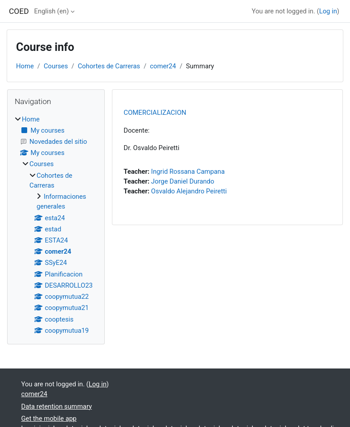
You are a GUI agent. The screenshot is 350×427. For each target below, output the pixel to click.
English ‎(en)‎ (51, 11)
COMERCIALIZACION (155, 113)
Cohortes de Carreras (109, 66)
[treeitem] (56, 224)
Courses (56, 66)
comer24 (163, 66)
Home (25, 66)
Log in (328, 11)
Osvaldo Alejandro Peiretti (189, 191)
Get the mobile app (49, 418)
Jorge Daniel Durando (182, 181)
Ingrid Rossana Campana (188, 171)
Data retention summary (56, 406)
